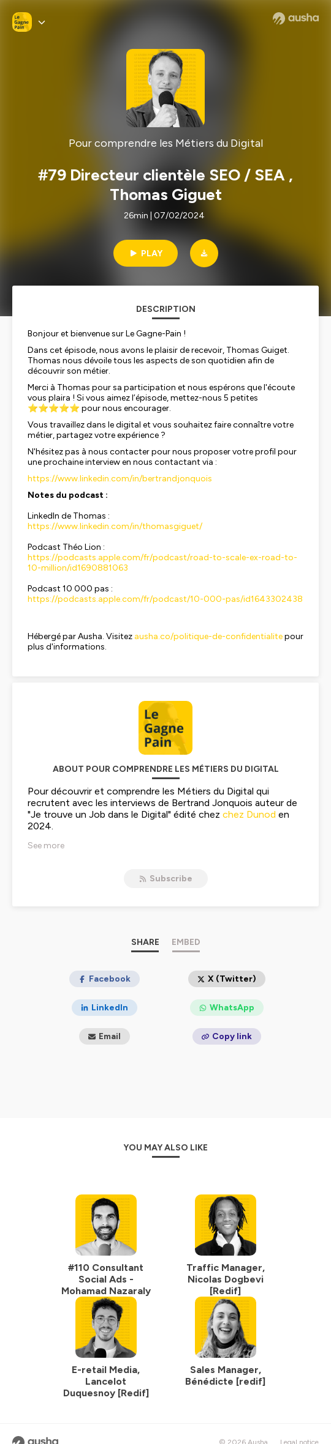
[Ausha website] (296, 18)
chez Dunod (249, 814)
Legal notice (299, 1425)
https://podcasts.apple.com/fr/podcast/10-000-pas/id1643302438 (165, 599)
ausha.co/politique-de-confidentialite (208, 636)
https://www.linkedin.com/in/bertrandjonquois (121, 478)
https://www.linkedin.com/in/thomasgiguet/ (115, 526)
